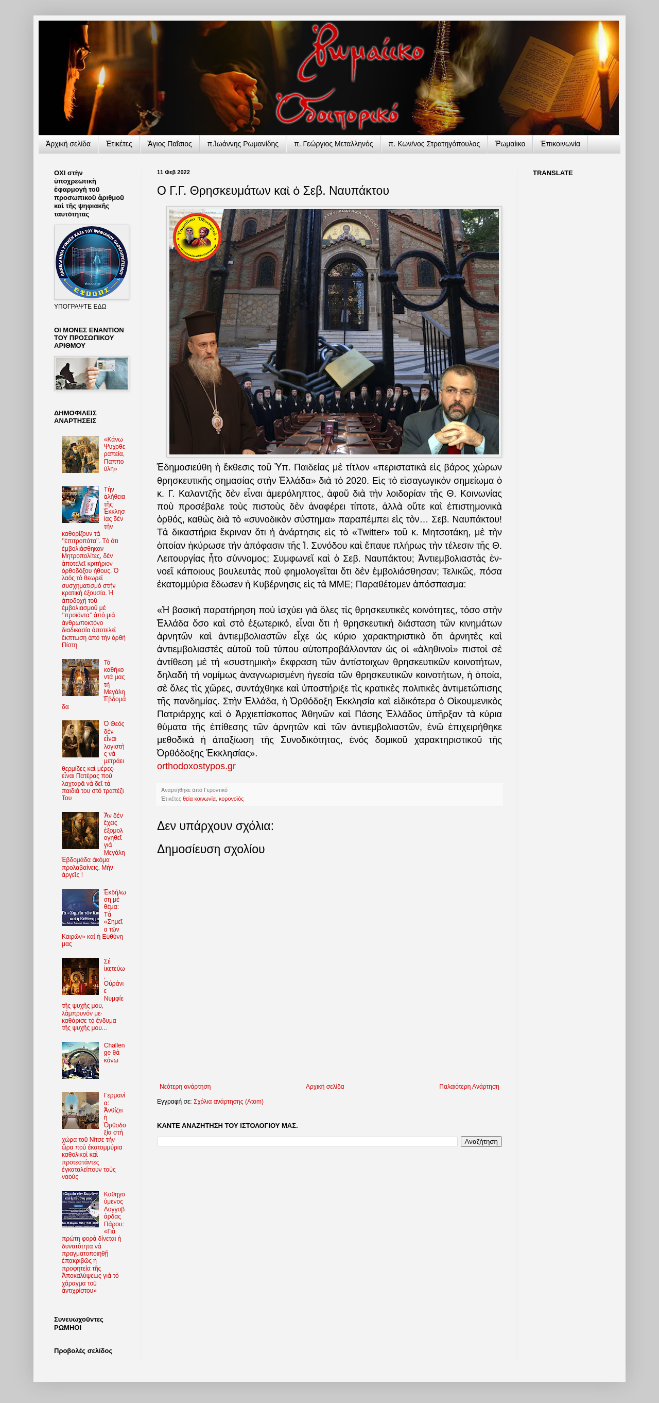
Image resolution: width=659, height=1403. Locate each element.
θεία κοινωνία (199, 799)
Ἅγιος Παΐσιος (170, 144)
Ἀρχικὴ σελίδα (68, 144)
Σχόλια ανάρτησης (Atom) (229, 1101)
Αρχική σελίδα (325, 1086)
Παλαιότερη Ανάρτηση (469, 1086)
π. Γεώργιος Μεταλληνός (333, 144)
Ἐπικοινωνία (560, 144)
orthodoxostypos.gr (196, 766)
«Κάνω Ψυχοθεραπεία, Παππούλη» (114, 454)
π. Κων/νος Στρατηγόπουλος (434, 144)
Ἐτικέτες (119, 144)
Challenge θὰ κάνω (114, 1053)
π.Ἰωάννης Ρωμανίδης (243, 144)
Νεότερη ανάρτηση (185, 1086)
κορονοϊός (231, 799)
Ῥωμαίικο (510, 144)
